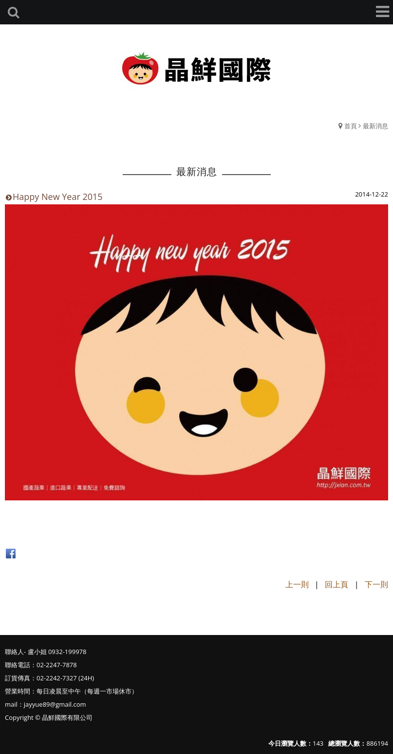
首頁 (350, 125)
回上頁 (336, 584)
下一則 (376, 584)
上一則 (297, 584)
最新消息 (375, 125)
